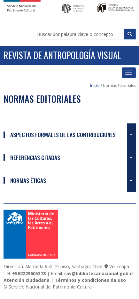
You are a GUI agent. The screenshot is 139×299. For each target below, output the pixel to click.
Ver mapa (119, 266)
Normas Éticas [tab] (28, 180)
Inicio (95, 85)
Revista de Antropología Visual (62, 55)
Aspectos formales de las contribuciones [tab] (63, 134)
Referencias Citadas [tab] (35, 157)
